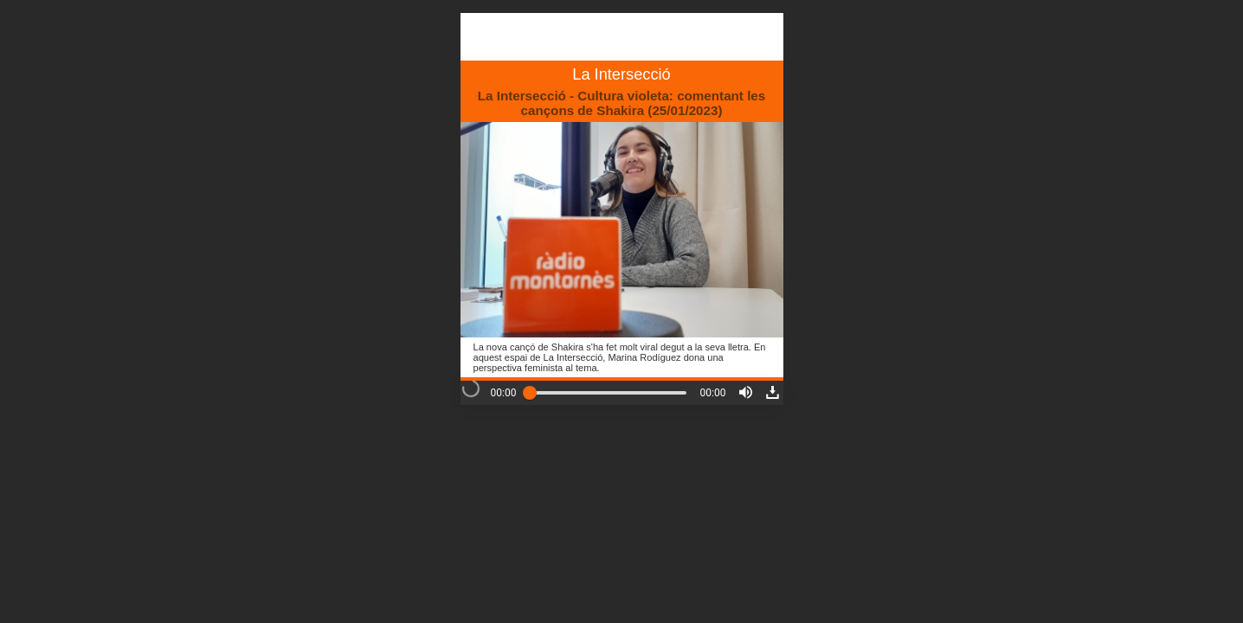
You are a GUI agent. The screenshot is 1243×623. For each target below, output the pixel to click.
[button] (745, 392)
